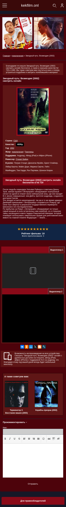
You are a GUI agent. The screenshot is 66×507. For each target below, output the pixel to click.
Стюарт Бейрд (22, 159)
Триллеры (29, 152)
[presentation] (5, 439)
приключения (17, 152)
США (15, 141)
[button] (5, 438)
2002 (12, 148)
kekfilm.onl (30, 5)
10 (47, 229)
